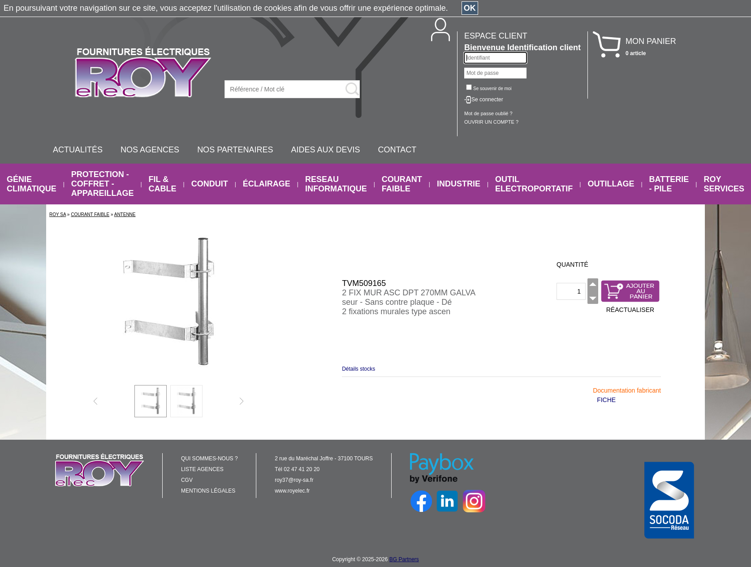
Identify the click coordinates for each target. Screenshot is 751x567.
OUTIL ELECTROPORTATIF (534, 184)
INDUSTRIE (458, 183)
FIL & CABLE (163, 184)
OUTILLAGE (610, 183)
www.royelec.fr (292, 491)
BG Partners (404, 559)
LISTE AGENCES (202, 469)
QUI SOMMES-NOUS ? (209, 458)
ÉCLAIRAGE (266, 183)
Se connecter (487, 99)
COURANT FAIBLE (402, 184)
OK (470, 8)
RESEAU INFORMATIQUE (336, 184)
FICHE (606, 399)
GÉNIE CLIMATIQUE (31, 184)
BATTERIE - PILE (669, 184)
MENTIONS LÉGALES (208, 491)
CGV (187, 480)
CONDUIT (209, 183)
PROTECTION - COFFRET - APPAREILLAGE (102, 184)
